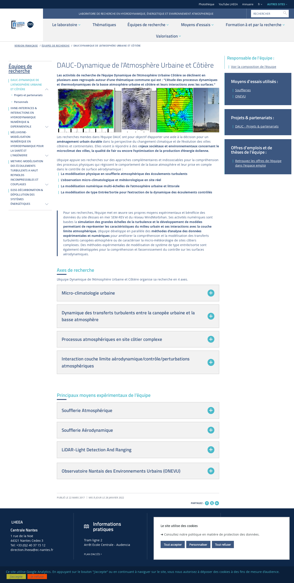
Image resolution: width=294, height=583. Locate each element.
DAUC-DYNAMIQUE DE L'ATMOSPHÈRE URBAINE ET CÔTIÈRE (107, 45)
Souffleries (243, 90)
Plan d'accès (93, 554)
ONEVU (240, 96)
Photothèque (206, 4)
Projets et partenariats (28, 95)
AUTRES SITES (276, 4)
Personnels (21, 102)
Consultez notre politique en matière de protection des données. (212, 534)
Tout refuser (223, 545)
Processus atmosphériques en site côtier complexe (112, 339)
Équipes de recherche (56, 45)
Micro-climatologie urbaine (88, 292)
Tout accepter (173, 545)
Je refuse (37, 576)
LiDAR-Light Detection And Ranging (96, 449)
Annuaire (247, 4)
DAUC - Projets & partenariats (257, 126)
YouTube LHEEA (228, 4)
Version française (26, 45)
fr (259, 4)
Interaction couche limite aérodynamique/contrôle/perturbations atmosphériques (126, 362)
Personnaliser (198, 545)
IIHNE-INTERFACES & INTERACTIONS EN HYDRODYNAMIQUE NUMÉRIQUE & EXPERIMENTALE (24, 117)
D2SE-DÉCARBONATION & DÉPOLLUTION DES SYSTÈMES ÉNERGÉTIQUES (27, 197)
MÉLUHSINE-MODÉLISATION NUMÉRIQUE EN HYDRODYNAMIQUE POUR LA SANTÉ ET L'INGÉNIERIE (27, 144)
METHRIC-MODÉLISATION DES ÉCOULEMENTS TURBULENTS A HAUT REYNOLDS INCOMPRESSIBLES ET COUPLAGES (27, 173)
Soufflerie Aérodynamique (87, 430)
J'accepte (16, 576)
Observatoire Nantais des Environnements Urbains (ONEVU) (121, 470)
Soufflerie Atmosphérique (87, 410)
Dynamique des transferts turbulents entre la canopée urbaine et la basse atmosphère (128, 316)
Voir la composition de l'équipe (253, 67)
